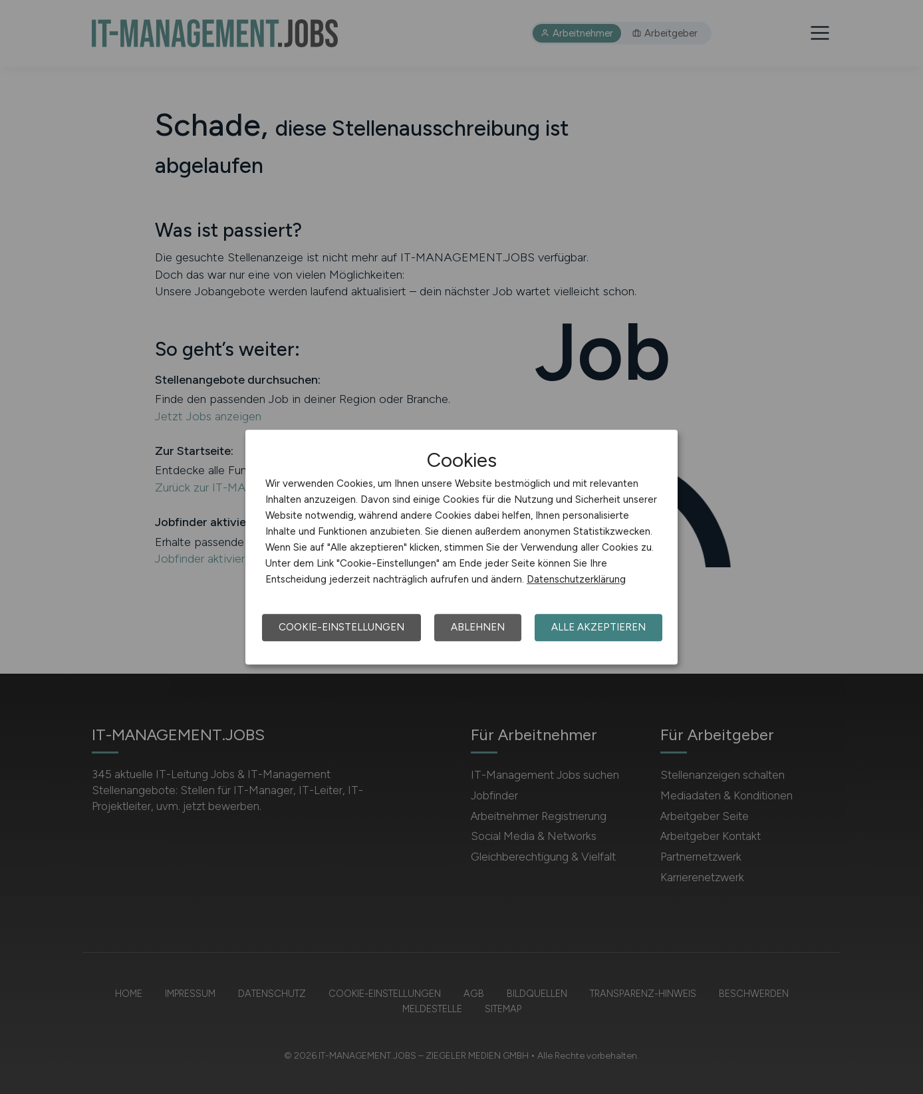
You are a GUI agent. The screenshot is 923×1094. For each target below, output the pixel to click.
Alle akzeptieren (598, 627)
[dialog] (461, 547)
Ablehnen (478, 627)
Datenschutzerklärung (576, 579)
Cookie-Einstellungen (341, 627)
